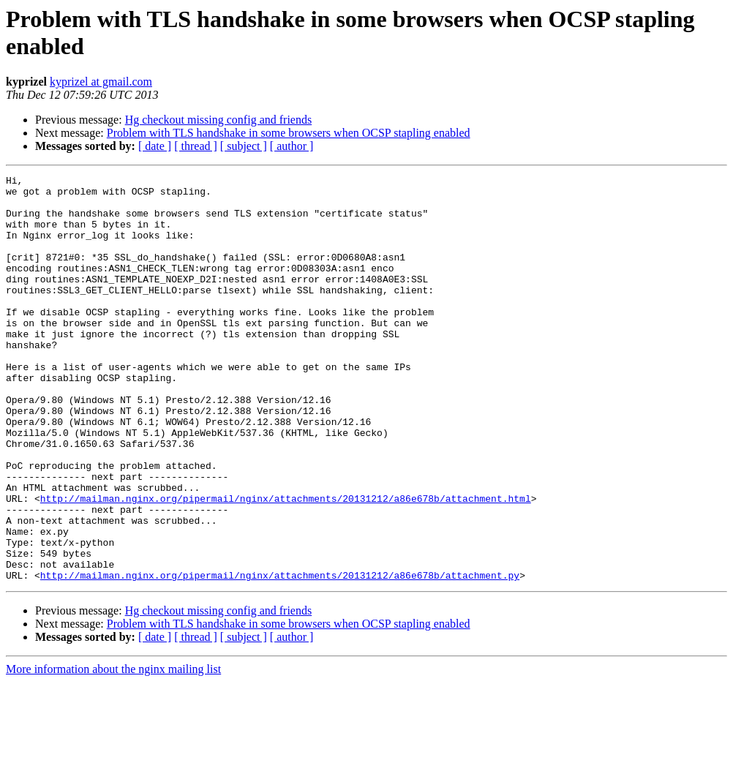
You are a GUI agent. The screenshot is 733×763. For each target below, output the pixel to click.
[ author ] (292, 146)
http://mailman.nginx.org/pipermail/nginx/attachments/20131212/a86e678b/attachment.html (285, 564)
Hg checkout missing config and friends (218, 119)
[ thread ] (195, 146)
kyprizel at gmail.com (101, 81)
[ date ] (154, 146)
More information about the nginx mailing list (113, 750)
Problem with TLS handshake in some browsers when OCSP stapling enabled (288, 133)
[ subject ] (243, 146)
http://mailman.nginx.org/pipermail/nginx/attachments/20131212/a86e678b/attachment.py (279, 656)
